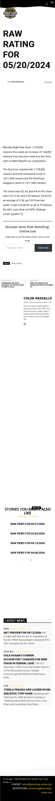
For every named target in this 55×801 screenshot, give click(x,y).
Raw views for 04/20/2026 (28, 533)
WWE (6, 629)
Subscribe (43, 247)
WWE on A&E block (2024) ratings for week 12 (41, 285)
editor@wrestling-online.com (37, 784)
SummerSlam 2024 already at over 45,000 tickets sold (12, 285)
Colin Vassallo (17, 82)
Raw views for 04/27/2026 (28, 523)
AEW (6, 686)
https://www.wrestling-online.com (37, 302)
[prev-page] (24, 560)
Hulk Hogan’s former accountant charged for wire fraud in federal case (25, 659)
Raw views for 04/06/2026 (28, 552)
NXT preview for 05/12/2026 (22, 632)
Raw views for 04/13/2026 (28, 543)
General (9, 652)
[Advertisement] (27, 114)
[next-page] (30, 560)
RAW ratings (17, 263)
